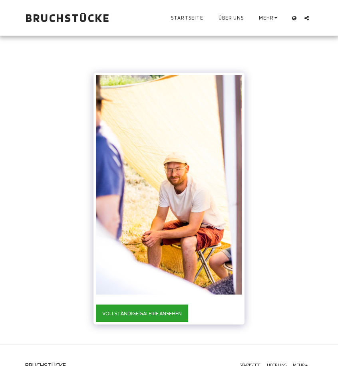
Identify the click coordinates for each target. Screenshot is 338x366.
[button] (306, 18)
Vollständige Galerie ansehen (142, 313)
